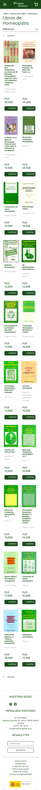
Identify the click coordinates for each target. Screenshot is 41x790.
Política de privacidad (20, 769)
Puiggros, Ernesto (10, 336)
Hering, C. (25, 641)
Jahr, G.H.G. (8, 397)
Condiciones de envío (20, 766)
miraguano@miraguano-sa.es (20, 729)
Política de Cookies (20, 772)
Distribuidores (20, 764)
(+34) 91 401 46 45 (20, 726)
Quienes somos (20, 761)
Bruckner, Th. (26, 146)
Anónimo (25, 585)
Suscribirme (20, 750)
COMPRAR (12, 108)
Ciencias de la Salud (18, 14)
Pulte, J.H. (25, 461)
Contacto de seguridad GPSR (20, 774)
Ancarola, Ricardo (10, 215)
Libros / (7, 14)
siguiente (10, 36)
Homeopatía (32, 14)
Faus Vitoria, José (28, 213)
